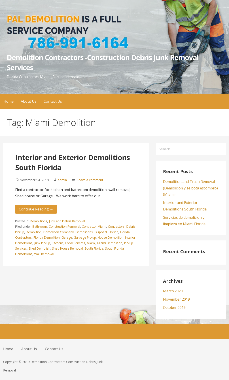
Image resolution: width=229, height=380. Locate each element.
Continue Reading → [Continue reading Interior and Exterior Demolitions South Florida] (36, 209)
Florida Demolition (47, 237)
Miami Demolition (109, 243)
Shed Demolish (39, 248)
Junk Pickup (42, 243)
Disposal (101, 232)
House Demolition (110, 237)
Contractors (116, 226)
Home (9, 101)
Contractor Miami (94, 226)
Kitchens (58, 243)
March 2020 (173, 291)
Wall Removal (44, 254)
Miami (91, 243)
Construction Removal (64, 226)
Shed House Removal (67, 248)
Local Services (75, 243)
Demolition (34, 232)
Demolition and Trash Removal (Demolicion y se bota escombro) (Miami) (190, 188)
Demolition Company (58, 232)
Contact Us (53, 101)
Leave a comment (90, 180)
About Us (28, 101)
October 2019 (174, 307)
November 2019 (176, 299)
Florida (113, 232)
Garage (66, 237)
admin (62, 180)
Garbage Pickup (85, 237)
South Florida (94, 248)
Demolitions (38, 221)
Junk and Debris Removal (67, 221)
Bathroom (39, 226)
